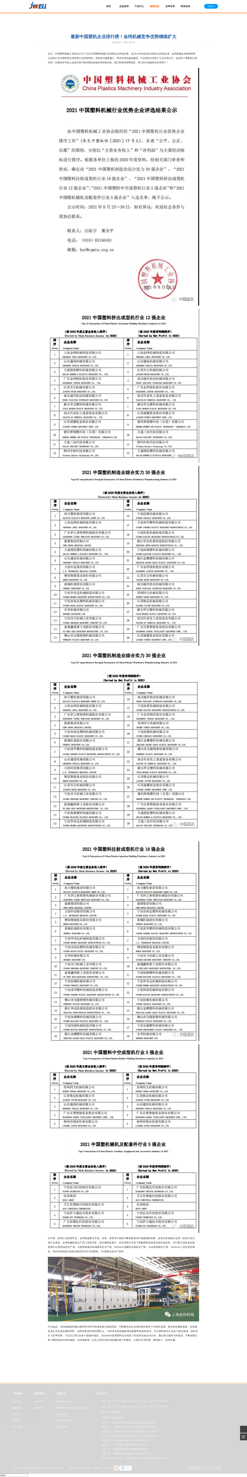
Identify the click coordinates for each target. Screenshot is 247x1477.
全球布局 (170, 6)
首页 (108, 6)
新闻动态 (154, 6)
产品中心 (139, 6)
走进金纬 (124, 6)
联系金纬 (185, 6)
